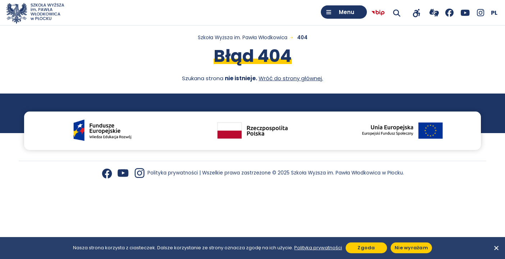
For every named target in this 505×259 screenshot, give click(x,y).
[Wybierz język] (494, 13)
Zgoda (366, 247)
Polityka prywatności (172, 172)
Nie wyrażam (411, 247)
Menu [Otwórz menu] (346, 12)
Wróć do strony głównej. (291, 78)
